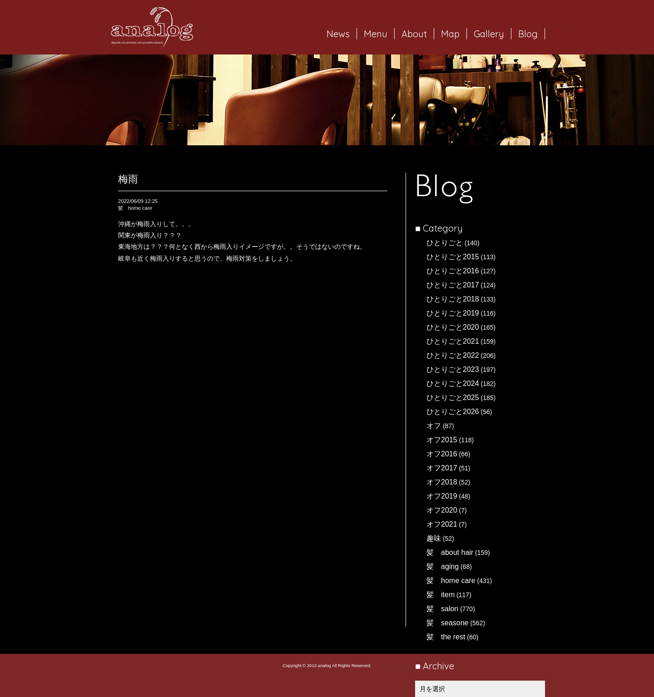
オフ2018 (441, 482)
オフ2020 (441, 510)
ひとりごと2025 (452, 397)
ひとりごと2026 (452, 411)
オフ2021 (441, 524)
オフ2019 (441, 496)
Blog (528, 34)
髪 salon (442, 609)
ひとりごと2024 (452, 383)
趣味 (433, 538)
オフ (433, 426)
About (414, 34)
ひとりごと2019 (452, 313)
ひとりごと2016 (452, 271)
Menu (375, 34)
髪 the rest (445, 637)
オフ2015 (441, 440)
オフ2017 (441, 468)
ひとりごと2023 (452, 369)
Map (450, 34)
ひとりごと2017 (452, 285)
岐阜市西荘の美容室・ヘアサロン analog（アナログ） (152, 27)
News (338, 34)
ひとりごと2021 (452, 341)
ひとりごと (444, 243)
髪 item (440, 594)
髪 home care (451, 580)
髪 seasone (447, 623)
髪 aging (442, 566)
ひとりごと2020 (452, 327)
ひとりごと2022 (452, 355)
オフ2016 (441, 454)
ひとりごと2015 (452, 257)
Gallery (489, 34)
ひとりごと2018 (452, 299)
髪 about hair (449, 552)
